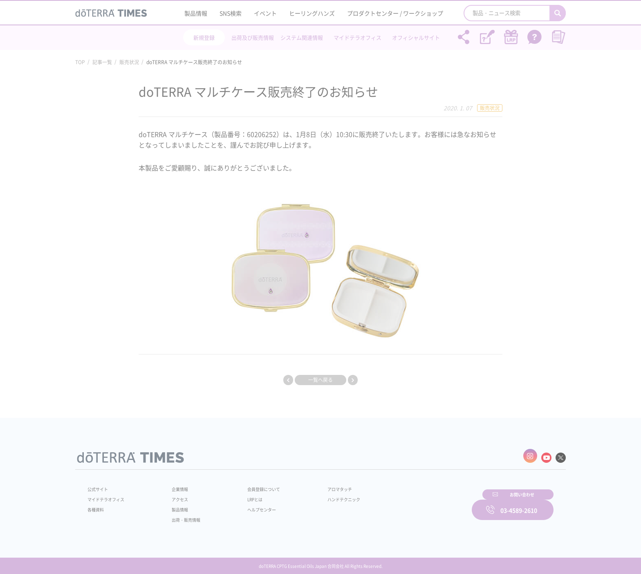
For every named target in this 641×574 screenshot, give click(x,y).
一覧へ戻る (320, 379)
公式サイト (99, 485)
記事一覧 (102, 62)
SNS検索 (231, 13)
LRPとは (241, 495)
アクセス (174, 495)
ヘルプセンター (249, 505)
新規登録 (204, 37)
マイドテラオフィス (357, 37)
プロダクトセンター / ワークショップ (395, 13)
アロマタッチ (319, 485)
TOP (80, 62)
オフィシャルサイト (416, 37)
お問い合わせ (425, 504)
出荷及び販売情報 (252, 37)
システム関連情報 (301, 37)
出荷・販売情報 (182, 515)
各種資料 (97, 505)
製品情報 (195, 13)
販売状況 (129, 62)
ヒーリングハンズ (312, 13)
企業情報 (174, 485)
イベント (265, 13)
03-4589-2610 (518, 504)
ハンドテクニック (324, 495)
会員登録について (251, 485)
